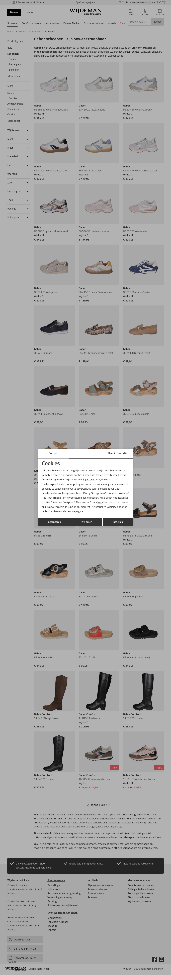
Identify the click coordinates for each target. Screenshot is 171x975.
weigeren (86, 522)
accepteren (54, 522)
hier (100, 502)
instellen (118, 522)
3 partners (89, 479)
